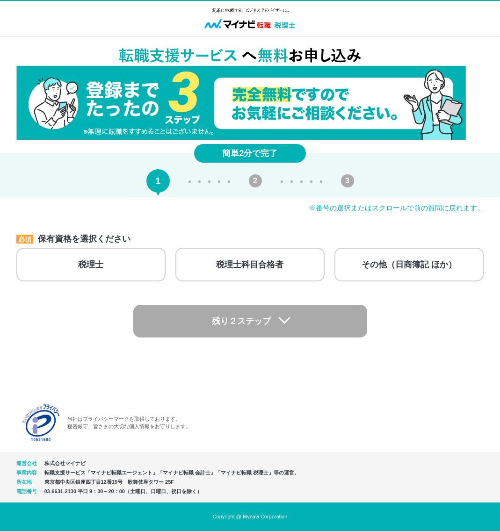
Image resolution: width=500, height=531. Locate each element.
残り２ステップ (241, 321)
